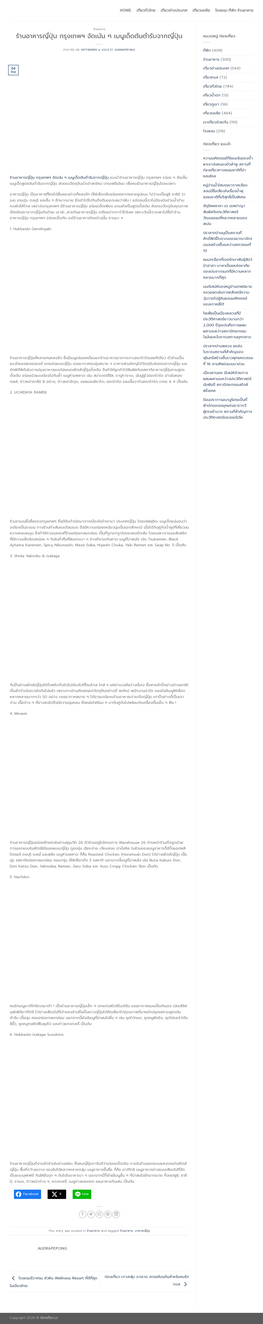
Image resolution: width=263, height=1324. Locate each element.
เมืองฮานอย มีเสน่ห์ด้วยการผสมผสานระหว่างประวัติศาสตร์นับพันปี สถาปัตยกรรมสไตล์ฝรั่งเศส (227, 382)
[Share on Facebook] (83, 1214)
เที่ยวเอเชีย (201, 10)
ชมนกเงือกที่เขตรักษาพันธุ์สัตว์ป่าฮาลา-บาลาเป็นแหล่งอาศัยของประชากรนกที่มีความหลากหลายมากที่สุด (227, 268)
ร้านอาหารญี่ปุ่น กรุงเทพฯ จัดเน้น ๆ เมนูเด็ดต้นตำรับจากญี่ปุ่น (59, 177)
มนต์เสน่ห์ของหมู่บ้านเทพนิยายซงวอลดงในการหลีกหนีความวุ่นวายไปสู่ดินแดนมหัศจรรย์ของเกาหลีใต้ (227, 295)
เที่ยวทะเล (210, 77)
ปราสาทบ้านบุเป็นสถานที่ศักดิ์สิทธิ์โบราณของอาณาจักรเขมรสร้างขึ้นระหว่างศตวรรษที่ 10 (227, 242)
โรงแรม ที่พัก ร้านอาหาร (234, 10)
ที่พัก (207, 50)
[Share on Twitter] (91, 1214)
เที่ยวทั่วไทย (146, 10)
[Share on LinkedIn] (116, 1214)
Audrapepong (125, 50)
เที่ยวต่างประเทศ (174, 10)
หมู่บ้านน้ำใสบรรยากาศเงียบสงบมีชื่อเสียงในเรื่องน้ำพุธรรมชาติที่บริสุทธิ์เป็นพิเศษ (225, 191)
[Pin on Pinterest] (108, 1214)
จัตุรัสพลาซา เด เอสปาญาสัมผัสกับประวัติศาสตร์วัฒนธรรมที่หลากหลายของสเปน (225, 215)
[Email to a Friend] (99, 1214)
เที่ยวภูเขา (211, 104)
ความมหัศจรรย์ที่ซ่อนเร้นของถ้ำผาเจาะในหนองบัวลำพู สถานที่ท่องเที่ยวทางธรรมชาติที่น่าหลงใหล (228, 167)
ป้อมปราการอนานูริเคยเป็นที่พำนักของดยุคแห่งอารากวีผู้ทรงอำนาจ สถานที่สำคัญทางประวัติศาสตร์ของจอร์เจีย (227, 408)
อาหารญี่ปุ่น (142, 1230)
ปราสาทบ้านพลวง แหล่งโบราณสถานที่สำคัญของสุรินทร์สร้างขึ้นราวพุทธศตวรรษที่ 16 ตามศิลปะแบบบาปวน (228, 355)
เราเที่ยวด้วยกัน (215, 122)
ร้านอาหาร (99, 29)
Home (125, 10)
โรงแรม (209, 131)
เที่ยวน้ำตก (212, 95)
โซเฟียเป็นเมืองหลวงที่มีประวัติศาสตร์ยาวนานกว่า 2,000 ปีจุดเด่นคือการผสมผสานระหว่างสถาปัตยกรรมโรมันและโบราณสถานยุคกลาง (227, 325)
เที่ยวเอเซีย (212, 113)
